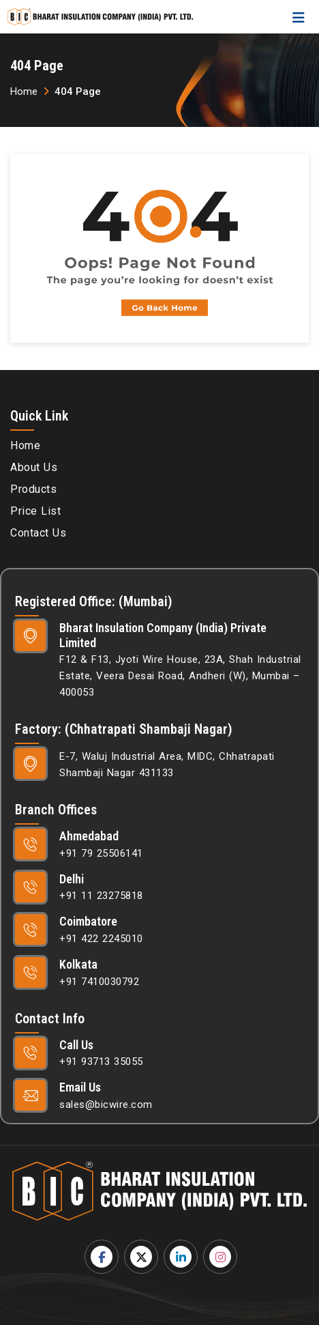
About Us (33, 467)
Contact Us (38, 532)
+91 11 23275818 (101, 895)
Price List (35, 510)
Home (23, 91)
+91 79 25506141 (101, 853)
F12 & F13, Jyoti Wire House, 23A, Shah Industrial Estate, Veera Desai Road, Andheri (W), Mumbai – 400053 (180, 675)
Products (33, 489)
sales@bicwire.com (106, 1104)
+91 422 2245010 (101, 938)
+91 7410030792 (99, 981)
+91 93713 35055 (101, 1061)
